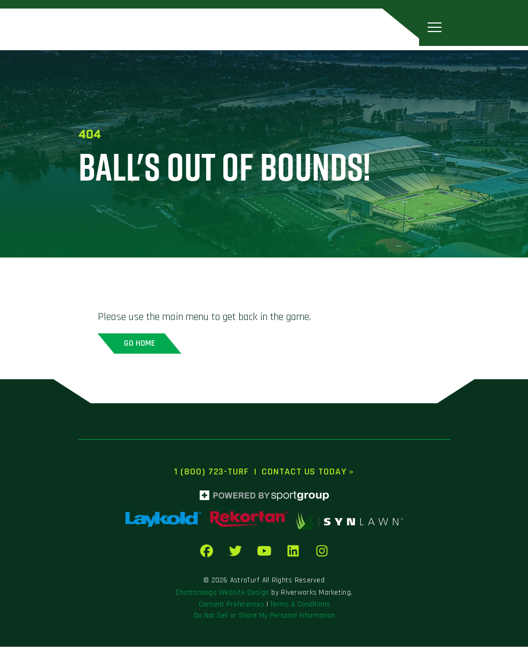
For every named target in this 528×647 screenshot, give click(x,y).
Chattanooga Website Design (222, 592)
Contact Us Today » (307, 471)
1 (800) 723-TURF (211, 471)
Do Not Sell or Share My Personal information (264, 615)
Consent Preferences (231, 604)
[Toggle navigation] (434, 27)
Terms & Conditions (300, 604)
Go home (139, 343)
